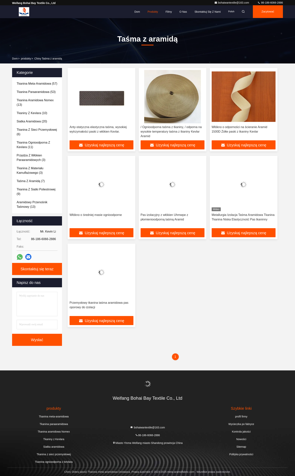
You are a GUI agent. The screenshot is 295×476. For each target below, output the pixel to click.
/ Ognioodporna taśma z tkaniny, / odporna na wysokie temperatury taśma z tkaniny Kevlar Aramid (171, 131)
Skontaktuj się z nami (206, 11)
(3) (31, 158)
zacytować (267, 11)
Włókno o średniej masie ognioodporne (96, 214)
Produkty (151, 11)
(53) (36, 92)
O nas (182, 11)
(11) (33, 145)
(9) (36, 192)
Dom (136, 11)
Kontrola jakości (241, 431)
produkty (26, 58)
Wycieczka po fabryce (241, 424)
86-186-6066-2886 (270, 2)
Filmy (167, 11)
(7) (31, 181)
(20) (32, 121)
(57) (37, 83)
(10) (32, 113)
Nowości (241, 439)
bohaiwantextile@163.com (232, 2)
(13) (35, 102)
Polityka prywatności (241, 454)
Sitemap (241, 446)
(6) (37, 132)
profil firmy (241, 416)
